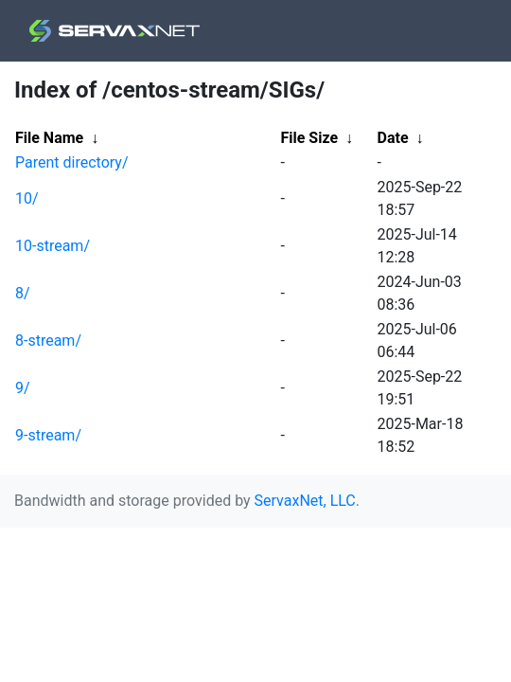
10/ (27, 198)
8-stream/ (48, 341)
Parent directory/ (72, 162)
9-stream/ (48, 435)
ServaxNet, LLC (305, 501)
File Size (310, 138)
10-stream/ (52, 246)
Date (393, 138)
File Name (49, 138)
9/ (22, 388)
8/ (22, 293)
